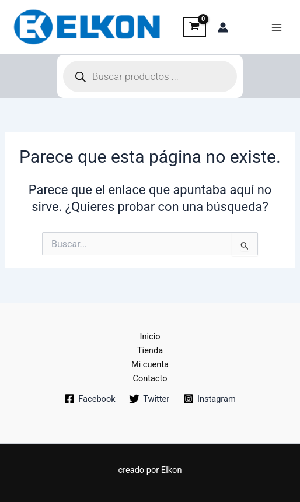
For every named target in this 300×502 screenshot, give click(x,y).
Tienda (150, 350)
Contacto (149, 378)
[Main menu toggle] (276, 26)
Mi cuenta (150, 364)
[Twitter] (149, 399)
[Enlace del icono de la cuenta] (223, 27)
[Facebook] (89, 399)
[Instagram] (209, 399)
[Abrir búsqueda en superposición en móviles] (150, 76)
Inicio (149, 336)
